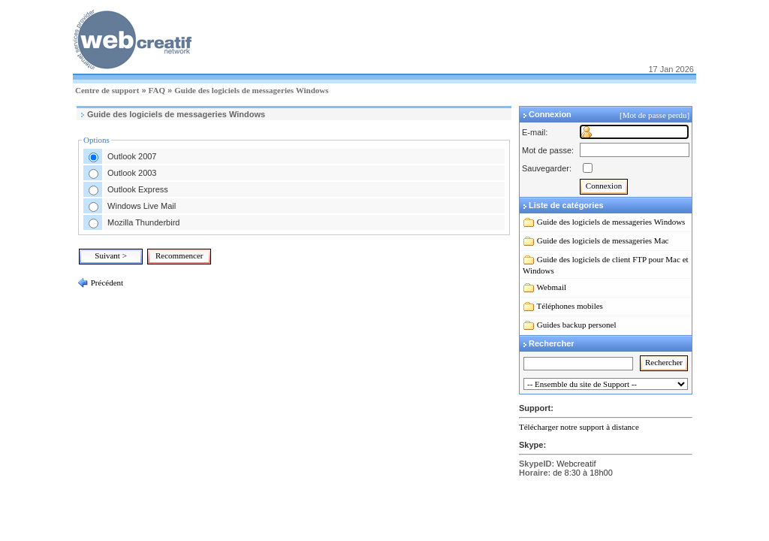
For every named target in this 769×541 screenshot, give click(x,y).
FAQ (157, 90)
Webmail (551, 287)
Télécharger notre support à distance (579, 426)
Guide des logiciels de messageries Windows (251, 90)
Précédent (106, 282)
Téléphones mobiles (570, 305)
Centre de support (107, 90)
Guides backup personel (577, 324)
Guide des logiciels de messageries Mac (603, 240)
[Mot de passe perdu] (656, 114)
